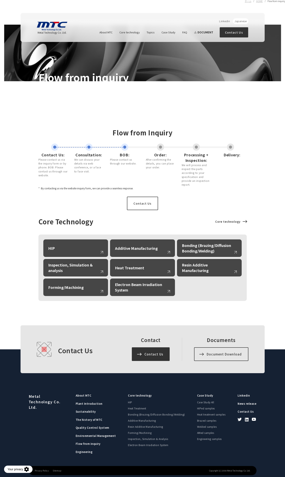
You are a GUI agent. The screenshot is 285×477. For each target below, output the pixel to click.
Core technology (129, 32)
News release (247, 404)
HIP (51, 248)
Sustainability (86, 411)
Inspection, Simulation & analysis (70, 267)
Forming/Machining (66, 287)
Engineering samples (209, 439)
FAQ (184, 32)
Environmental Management (96, 436)
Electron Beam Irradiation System (138, 287)
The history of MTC (89, 420)
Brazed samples (206, 420)
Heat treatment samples (211, 414)
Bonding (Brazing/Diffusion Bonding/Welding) (206, 248)
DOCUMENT (203, 32)
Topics (151, 32)
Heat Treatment (129, 267)
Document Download (224, 354)
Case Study (168, 32)
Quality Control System (92, 428)
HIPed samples (206, 408)
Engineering (84, 452)
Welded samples (207, 426)
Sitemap (57, 471)
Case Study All (205, 402)
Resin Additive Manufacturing (195, 267)
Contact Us (234, 32)
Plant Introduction (89, 404)
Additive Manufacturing (136, 248)
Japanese (241, 21)
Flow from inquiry (88, 444)
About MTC (105, 32)
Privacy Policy (42, 471)
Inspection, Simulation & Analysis (148, 439)
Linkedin (224, 21)
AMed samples (205, 432)
